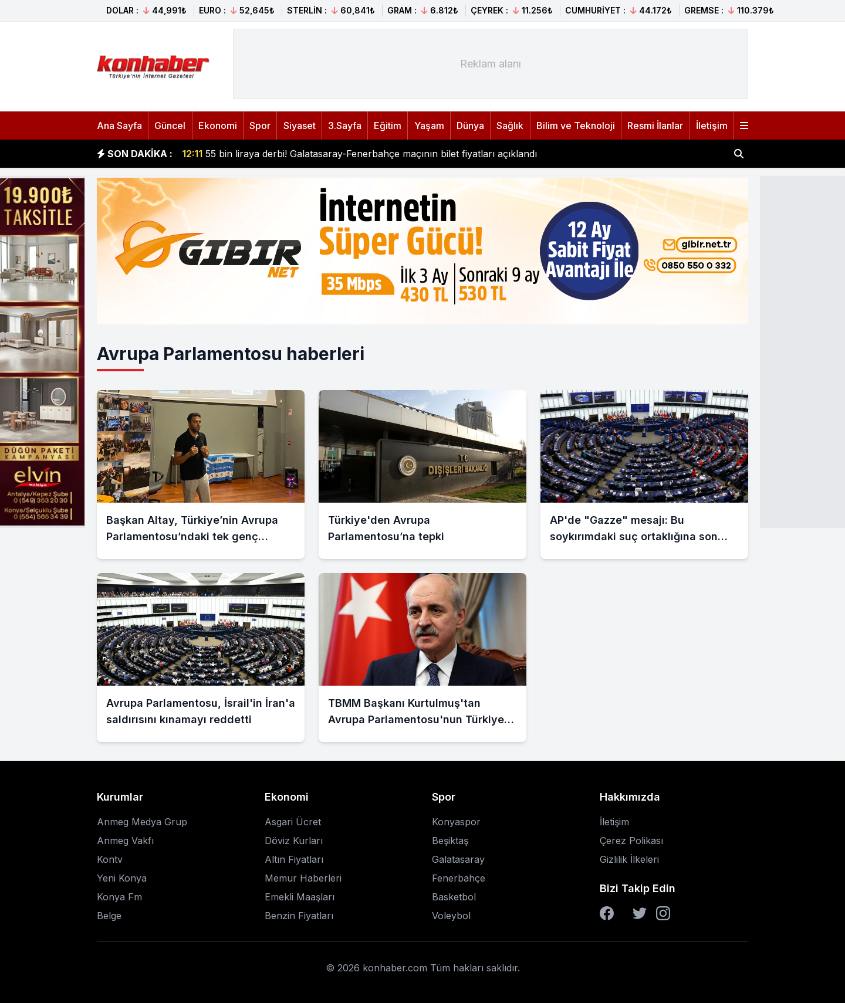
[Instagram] (663, 913)
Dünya (470, 125)
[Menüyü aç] (744, 125)
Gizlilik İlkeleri (629, 859)
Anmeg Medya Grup (142, 822)
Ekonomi (217, 125)
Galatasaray (458, 859)
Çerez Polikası (631, 840)
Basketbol (454, 897)
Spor (260, 125)
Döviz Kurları (294, 840)
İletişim (712, 125)
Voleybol (451, 915)
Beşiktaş (450, 840)
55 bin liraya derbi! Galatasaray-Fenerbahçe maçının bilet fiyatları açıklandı (359, 154)
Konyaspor (456, 822)
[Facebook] (607, 913)
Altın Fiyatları (294, 859)
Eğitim (387, 125)
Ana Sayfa (119, 125)
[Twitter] (640, 913)
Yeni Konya (122, 878)
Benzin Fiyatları (299, 915)
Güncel (169, 125)
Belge (109, 915)
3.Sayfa (344, 125)
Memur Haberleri (303, 878)
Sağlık (509, 125)
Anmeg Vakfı (125, 840)
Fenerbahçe (458, 878)
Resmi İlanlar (655, 125)
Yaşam (429, 125)
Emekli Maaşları (299, 897)
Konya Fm (119, 897)
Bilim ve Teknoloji (575, 125)
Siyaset (299, 125)
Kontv (110, 859)
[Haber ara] (738, 153)
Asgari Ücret (293, 822)
